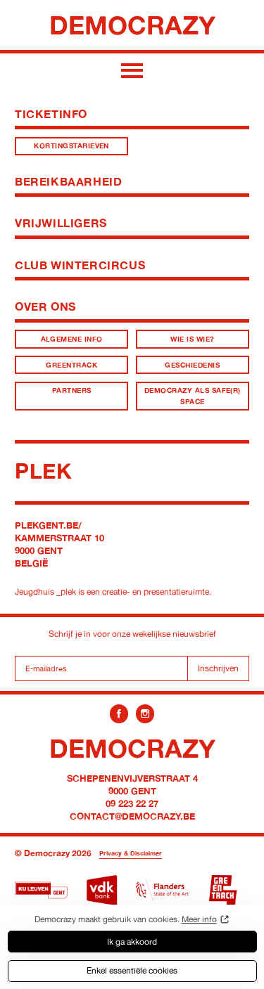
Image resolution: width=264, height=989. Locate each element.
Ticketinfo (51, 114)
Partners (72, 390)
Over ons (45, 306)
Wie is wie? (192, 339)
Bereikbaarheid (68, 181)
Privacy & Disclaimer (130, 853)
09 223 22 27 (132, 803)
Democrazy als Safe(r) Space (192, 396)
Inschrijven (218, 668)
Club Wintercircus (80, 265)
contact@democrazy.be (132, 816)
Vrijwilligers (61, 223)
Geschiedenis (192, 365)
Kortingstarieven (71, 145)
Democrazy (132, 24)
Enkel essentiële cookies (132, 970)
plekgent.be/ (48, 525)
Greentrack (71, 365)
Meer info (199, 919)
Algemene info (72, 339)
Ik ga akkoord (132, 941)
